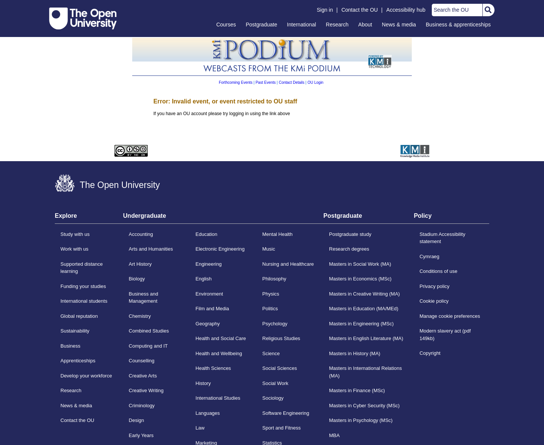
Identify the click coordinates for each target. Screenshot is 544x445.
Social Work (275, 383)
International (301, 25)
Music (268, 249)
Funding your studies (83, 286)
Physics (270, 294)
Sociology (272, 398)
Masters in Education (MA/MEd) (363, 308)
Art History (140, 264)
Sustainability (75, 331)
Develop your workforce (86, 376)
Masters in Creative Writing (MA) (364, 294)
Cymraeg (429, 256)
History (203, 383)
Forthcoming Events (235, 82)
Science (271, 353)
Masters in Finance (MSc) (357, 390)
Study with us (75, 234)
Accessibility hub (406, 10)
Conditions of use (438, 271)
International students (83, 301)
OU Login (315, 82)
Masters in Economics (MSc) (360, 279)
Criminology (142, 405)
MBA (334, 435)
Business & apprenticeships (458, 25)
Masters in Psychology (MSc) (361, 420)
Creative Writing (146, 390)
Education (207, 234)
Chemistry (140, 316)
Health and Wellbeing (219, 353)
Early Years (141, 435)
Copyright (429, 353)
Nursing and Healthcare (288, 264)
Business (70, 346)
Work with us (74, 249)
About (365, 25)
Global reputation (79, 316)
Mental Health (277, 234)
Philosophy (274, 279)
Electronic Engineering (220, 249)
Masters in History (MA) (354, 353)
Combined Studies (149, 331)
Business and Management (143, 297)
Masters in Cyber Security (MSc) (364, 405)
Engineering (209, 264)
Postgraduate (261, 25)
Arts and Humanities (151, 249)
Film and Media (212, 308)
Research (337, 25)
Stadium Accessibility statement (442, 238)
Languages (208, 413)
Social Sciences (279, 368)
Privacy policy (434, 286)
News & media (399, 25)
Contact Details (291, 82)
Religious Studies (281, 338)
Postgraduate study (350, 234)
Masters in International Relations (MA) (365, 372)
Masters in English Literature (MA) (366, 338)
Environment (209, 294)
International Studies (218, 398)
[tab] (89, 218)
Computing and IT (148, 346)
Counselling (142, 360)
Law (200, 428)
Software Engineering (285, 413)
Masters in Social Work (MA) (360, 264)
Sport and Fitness (281, 428)
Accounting (141, 234)
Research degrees (349, 249)
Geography (208, 323)
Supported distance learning (81, 267)
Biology (137, 279)
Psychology (274, 323)
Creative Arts (143, 376)
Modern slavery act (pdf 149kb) (445, 334)
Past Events (265, 82)
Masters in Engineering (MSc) (361, 323)
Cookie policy (433, 301)
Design (136, 420)
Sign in (325, 10)
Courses (226, 25)
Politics (270, 308)
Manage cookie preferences (449, 316)
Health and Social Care (221, 338)
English (204, 279)
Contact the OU (360, 10)
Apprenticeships (77, 360)
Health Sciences (213, 368)
